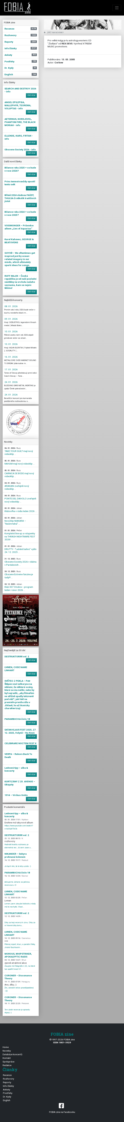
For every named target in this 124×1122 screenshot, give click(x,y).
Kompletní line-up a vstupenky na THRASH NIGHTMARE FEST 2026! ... (19, 535)
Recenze (7, 1075)
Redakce (7, 1065)
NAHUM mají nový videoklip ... (19, 462)
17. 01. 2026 (11, 369)
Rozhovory (8, 1078)
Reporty (7, 1082)
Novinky (7, 1050)
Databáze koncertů (12, 1054)
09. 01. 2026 (11, 318)
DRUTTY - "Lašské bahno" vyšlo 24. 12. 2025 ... (20, 549)
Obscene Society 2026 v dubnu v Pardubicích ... (20, 562)
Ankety (6, 1089)
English (6, 1100)
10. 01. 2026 (11, 331)
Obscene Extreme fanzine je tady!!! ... (18, 574)
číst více (31, 95)
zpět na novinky (54, 32)
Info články (8, 1086)
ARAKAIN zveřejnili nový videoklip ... (16, 486)
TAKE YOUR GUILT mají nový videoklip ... (18, 451)
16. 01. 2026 (11, 356)
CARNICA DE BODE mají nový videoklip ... (19, 473)
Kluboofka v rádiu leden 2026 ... (20, 509)
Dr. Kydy (7, 1096)
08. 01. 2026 (11, 306)
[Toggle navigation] (116, 8)
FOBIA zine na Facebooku (62, 1107)
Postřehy (7, 1093)
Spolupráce (8, 1061)
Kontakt (7, 1058)
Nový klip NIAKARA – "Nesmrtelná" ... (15, 521)
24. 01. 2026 (11, 382)
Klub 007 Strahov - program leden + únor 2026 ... (18, 587)
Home (6, 1047)
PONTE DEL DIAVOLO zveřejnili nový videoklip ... (20, 499)
